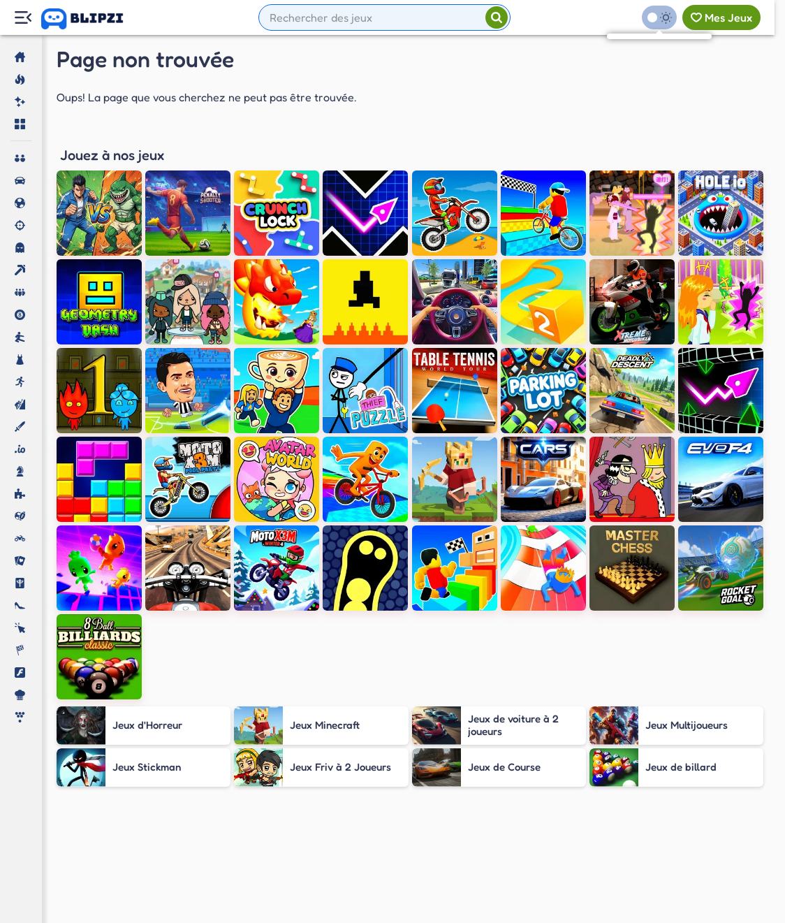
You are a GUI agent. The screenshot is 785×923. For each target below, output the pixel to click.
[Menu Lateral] (22, 18)
